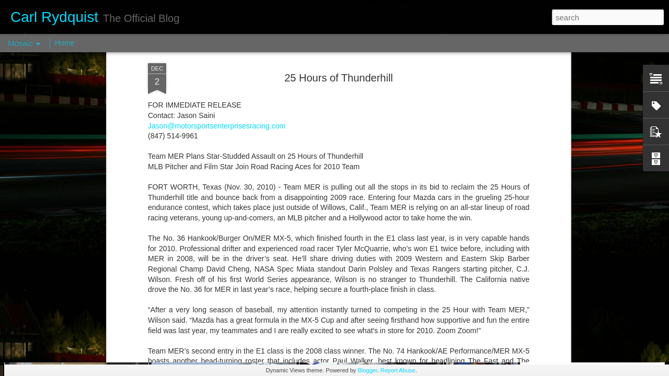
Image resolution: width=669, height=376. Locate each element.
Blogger (367, 370)
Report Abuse (398, 370)
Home (64, 43)
